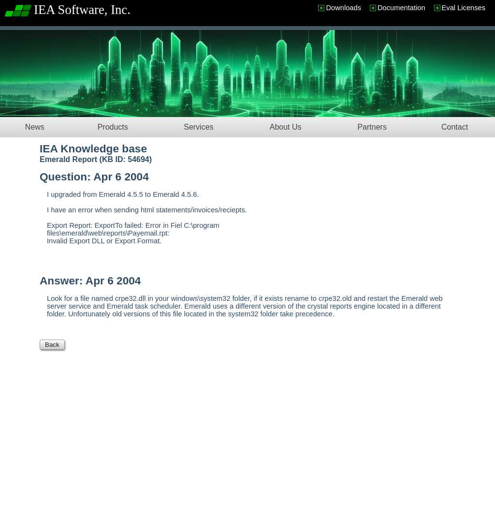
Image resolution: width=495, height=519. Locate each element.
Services (198, 127)
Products (113, 127)
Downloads (343, 8)
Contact (454, 127)
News (34, 127)
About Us (286, 127)
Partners (371, 127)
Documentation (401, 8)
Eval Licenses (463, 8)
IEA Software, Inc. (82, 9)
